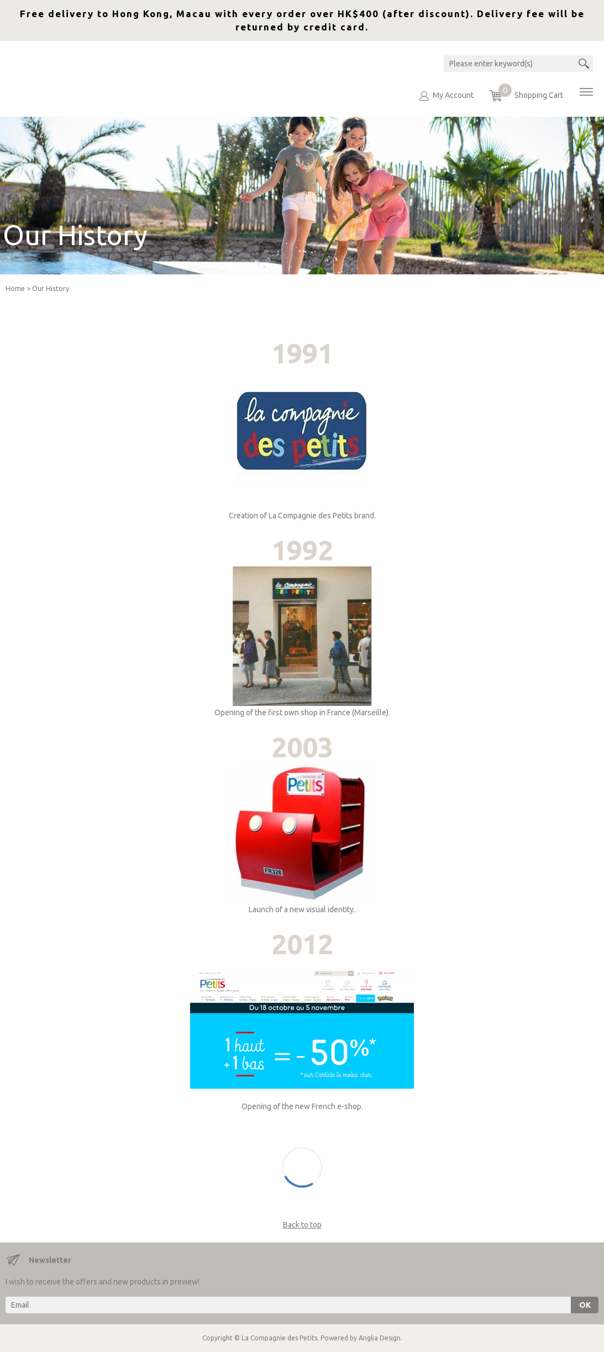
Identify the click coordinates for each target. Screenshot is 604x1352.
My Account (453, 95)
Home (15, 288)
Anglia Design (380, 1337)
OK (585, 1305)
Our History (50, 288)
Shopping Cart (530, 92)
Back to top (302, 1224)
